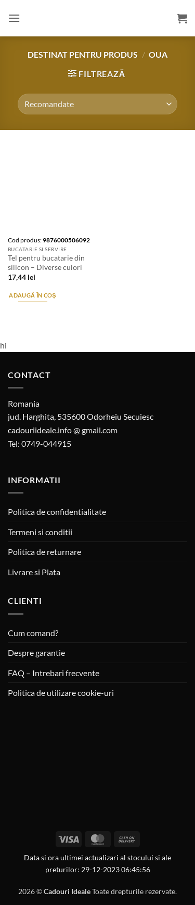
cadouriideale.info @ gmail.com (63, 430)
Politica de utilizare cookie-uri (61, 692)
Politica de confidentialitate (57, 511)
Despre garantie (36, 652)
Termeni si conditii (40, 532)
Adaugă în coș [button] (32, 295)
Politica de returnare (44, 552)
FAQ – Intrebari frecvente (53, 673)
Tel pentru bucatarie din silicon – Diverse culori (46, 263)
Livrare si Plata (34, 572)
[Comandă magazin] (97, 104)
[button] (14, 18)
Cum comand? (33, 633)
